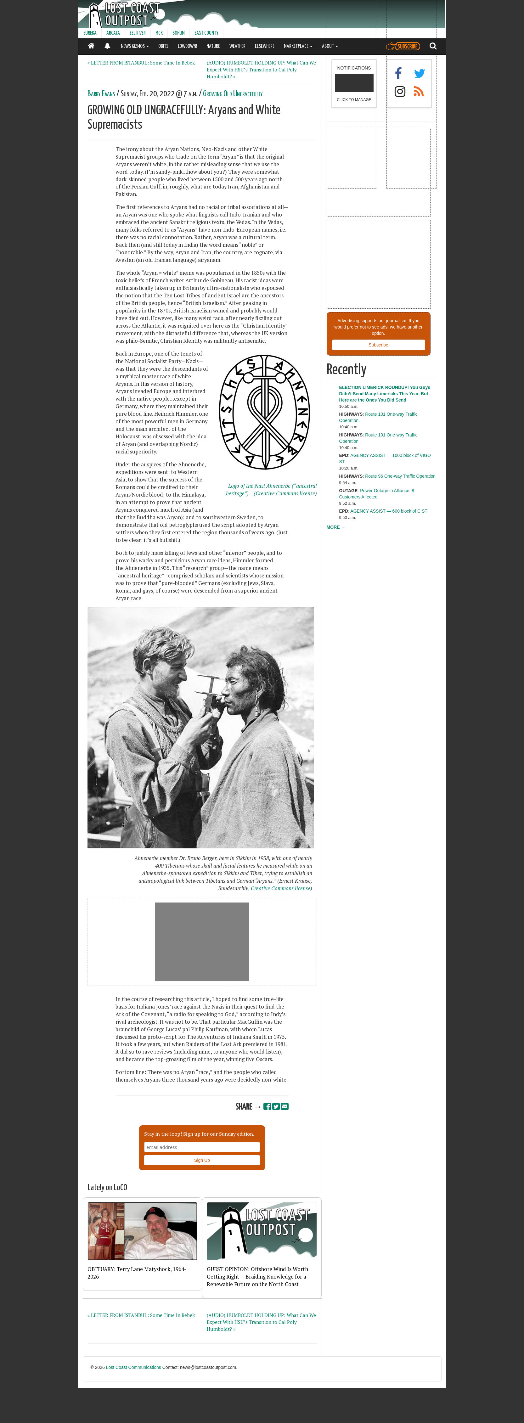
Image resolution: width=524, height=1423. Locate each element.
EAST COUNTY (206, 33)
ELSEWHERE (264, 46)
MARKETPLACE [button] (298, 46)
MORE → (336, 527)
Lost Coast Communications (133, 1367)
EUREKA (90, 33)
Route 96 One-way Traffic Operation (400, 476)
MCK (159, 33)
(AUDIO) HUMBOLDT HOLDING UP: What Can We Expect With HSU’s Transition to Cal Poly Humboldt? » (261, 69)
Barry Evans (101, 94)
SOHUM (178, 33)
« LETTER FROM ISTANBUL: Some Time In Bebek (141, 62)
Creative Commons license (280, 888)
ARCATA (113, 33)
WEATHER (237, 46)
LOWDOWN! (187, 46)
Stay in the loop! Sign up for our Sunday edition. (199, 1133)
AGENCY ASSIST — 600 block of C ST (388, 511)
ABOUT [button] (330, 46)
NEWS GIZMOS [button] (135, 46)
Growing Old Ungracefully (233, 94)
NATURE (213, 46)
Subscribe (378, 344)
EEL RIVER (138, 33)
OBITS (163, 46)
